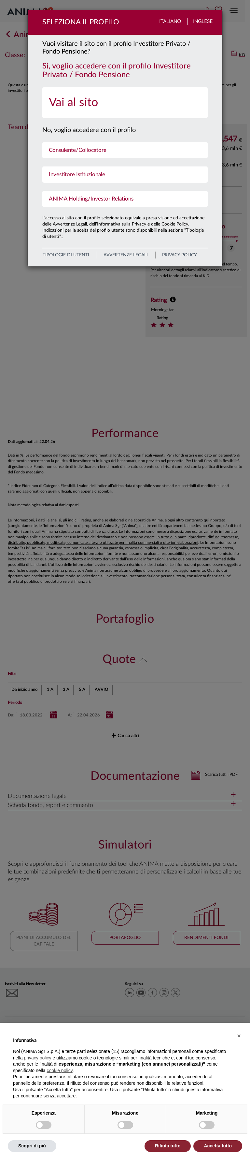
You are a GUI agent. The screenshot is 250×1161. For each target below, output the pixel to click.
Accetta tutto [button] (218, 1145)
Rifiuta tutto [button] (168, 1145)
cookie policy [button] (60, 1070)
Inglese (203, 21)
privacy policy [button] (37, 1057)
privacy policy (179, 255)
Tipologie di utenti (66, 255)
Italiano (170, 21)
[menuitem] (125, 102)
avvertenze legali (126, 255)
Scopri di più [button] (32, 1145)
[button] (239, 1036)
